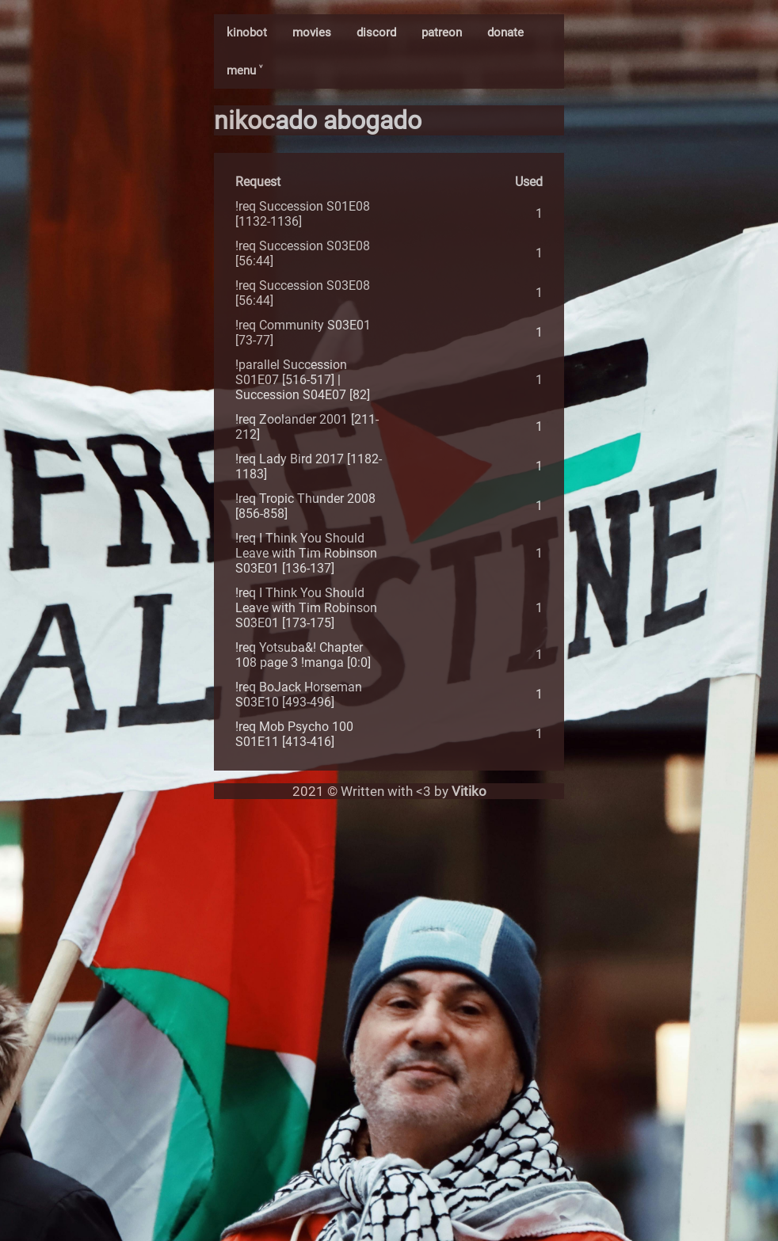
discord (376, 32)
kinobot (247, 32)
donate (505, 32)
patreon (441, 32)
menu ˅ (244, 70)
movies (311, 32)
